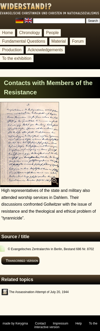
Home (7, 32)
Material (58, 41)
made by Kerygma (15, 323)
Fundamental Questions (23, 41)
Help (78, 323)
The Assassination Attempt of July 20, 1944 (39, 292)
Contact (40, 323)
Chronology (29, 32)
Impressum (60, 323)
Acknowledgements (45, 50)
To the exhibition (16, 58)
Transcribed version (22, 260)
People (52, 32)
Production (12, 50)
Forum (78, 41)
